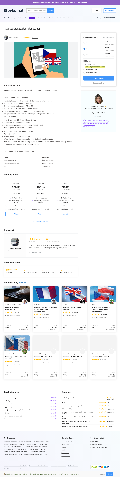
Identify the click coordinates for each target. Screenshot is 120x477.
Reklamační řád (73, 466)
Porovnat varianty (108, 37)
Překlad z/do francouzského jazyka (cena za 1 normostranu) (45, 309)
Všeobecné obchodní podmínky (38, 466)
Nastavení (102, 474)
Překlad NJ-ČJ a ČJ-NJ (101, 357)
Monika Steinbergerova (42, 354)
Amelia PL (95, 304)
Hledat (51, 10)
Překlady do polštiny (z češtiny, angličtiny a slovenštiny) (101, 309)
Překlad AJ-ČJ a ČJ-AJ (72, 357)
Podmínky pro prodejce (58, 466)
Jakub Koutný (13, 37)
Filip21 (65, 304)
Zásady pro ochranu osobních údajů (15, 466)
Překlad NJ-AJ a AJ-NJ (43, 357)
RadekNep (37, 304)
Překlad (22, 282)
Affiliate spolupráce (96, 444)
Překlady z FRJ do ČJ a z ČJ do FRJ (16, 358)
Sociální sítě (65, 444)
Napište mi (99, 116)
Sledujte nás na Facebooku (98, 447)
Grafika (64, 447)
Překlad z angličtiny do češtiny (72, 308)
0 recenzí (35, 38)
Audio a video (66, 456)
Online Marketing (67, 441)
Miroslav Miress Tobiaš (13, 304)
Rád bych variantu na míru (40, 221)
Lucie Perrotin (10, 354)
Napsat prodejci (98, 83)
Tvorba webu (65, 453)
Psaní (63, 450)
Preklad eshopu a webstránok (12, 308)
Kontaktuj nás (94, 441)
